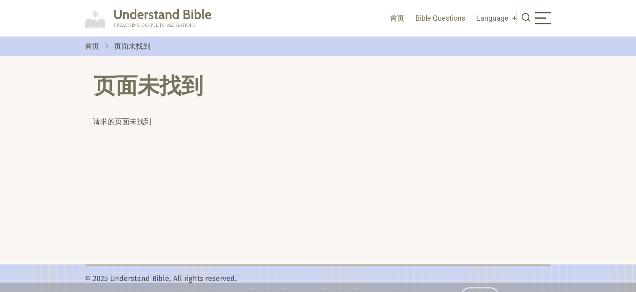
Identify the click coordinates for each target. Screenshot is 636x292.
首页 (397, 18)
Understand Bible (162, 14)
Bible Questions (440, 18)
